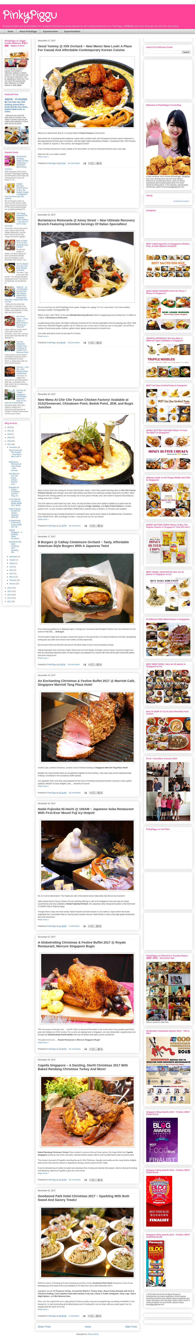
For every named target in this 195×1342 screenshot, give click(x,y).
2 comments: (74, 1316)
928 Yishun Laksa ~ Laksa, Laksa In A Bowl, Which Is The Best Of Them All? (22, 322)
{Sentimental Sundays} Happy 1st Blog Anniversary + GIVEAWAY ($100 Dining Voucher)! (16, 163)
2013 (9, 598)
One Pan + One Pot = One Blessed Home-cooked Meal (22, 370)
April (11, 574)
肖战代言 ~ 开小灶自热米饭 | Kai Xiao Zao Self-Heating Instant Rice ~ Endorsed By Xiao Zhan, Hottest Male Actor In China (16, 105)
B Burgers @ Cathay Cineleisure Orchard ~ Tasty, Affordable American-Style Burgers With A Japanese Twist (83, 544)
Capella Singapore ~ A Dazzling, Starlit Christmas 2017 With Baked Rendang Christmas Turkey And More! (83, 1067)
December (13, 447)
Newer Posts (44, 1327)
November (13, 557)
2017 (9, 444)
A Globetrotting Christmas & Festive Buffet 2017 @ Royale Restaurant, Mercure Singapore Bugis (82, 944)
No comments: (74, 163)
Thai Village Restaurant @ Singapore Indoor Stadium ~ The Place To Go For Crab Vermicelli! (16, 219)
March (12, 577)
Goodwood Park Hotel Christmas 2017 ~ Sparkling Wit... (15, 547)
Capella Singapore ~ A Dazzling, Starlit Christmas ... (15, 534)
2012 (9, 601)
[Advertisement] (168, 79)
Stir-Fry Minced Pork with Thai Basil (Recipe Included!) (22, 267)
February (13, 580)
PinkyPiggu (29, 15)
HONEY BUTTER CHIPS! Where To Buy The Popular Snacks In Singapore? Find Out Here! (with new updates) (17, 191)
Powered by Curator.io (181, 201)
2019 (9, 438)
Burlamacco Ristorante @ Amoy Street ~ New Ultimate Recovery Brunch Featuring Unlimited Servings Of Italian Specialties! (86, 222)
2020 (9, 434)
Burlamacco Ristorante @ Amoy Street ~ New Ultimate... (15, 466)
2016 (9, 588)
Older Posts (131, 1327)
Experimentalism (72, 31)
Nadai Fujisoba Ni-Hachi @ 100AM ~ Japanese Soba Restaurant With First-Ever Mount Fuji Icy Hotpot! (86, 811)
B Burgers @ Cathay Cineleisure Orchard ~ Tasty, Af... (14, 491)
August (12, 563)
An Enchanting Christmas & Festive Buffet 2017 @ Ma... (15, 502)
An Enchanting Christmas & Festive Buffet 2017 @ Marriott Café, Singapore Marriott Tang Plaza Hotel (86, 682)
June (11, 567)
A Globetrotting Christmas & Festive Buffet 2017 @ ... (15, 524)
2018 (9, 441)
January (12, 584)
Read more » (43, 157)
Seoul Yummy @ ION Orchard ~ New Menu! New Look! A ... (15, 454)
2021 (9, 431)
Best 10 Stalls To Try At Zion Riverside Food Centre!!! (22, 244)
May (11, 570)
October (12, 560)
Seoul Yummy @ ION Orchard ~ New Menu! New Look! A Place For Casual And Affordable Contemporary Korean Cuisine (85, 48)
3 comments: (74, 926)
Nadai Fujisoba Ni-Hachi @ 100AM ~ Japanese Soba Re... (15, 513)
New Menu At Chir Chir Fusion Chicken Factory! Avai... (14, 479)
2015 (9, 591)
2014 (9, 595)
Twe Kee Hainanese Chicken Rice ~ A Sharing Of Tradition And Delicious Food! (22, 347)
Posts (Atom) (93, 1334)
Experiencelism (50, 31)
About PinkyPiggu (28, 31)
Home (10, 31)
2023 (9, 427)
